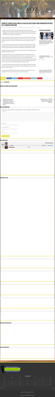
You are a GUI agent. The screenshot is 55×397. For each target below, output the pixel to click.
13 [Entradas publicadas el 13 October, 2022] (27, 382)
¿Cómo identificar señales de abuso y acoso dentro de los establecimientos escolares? (45, 71)
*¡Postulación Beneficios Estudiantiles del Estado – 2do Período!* (46, 56)
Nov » (53, 388)
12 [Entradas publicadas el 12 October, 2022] (19, 382)
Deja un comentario (31, 27)
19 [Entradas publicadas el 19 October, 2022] (19, 383)
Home (1, 19)
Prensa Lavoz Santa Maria (7, 27)
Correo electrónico (5, 127)
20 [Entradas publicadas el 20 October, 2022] (27, 383)
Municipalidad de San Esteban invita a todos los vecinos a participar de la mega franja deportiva (45, 100)
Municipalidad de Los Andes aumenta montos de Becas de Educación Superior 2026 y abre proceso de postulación (46, 42)
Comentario (4, 111)
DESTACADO (7, 82)
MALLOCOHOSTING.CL (30, 392)
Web (2, 131)
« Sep (2, 388)
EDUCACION (6, 19)
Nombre (3, 123)
